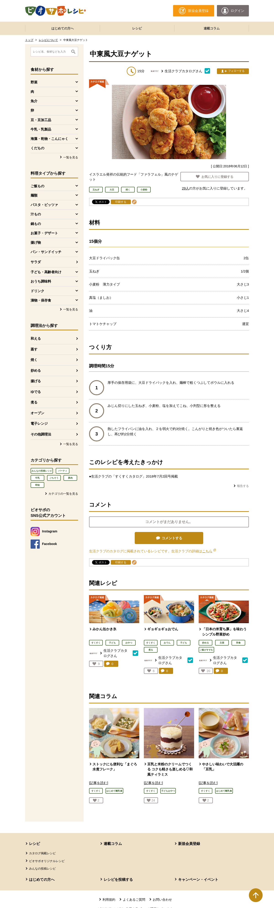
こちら (209, 551)
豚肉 (70, 478)
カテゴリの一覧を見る (63, 493)
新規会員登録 (189, 844)
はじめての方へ (62, 28)
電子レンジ (39, 423)
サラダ (36, 262)
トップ (29, 40)
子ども (112, 642)
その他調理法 (41, 434)
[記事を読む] (98, 783)
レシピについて (48, 40)
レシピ (137, 28)
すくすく (95, 642)
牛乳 (37, 478)
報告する (243, 486)
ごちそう (53, 478)
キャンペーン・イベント (198, 879)
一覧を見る (70, 157)
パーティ (62, 471)
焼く (34, 360)
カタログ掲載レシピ (42, 853)
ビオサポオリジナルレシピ (47, 861)
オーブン (37, 413)
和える (36, 338)
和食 (238, 642)
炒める (36, 370)
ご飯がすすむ (206, 650)
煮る (34, 402)
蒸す (34, 349)
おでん (167, 642)
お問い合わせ (162, 899)
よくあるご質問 (134, 899)
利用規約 (109, 899)
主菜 (222, 642)
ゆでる (36, 392)
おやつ (128, 642)
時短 (37, 485)
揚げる (36, 381)
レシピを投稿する (118, 879)
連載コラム (212, 28)
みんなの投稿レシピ (42, 471)
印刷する (120, 201)
